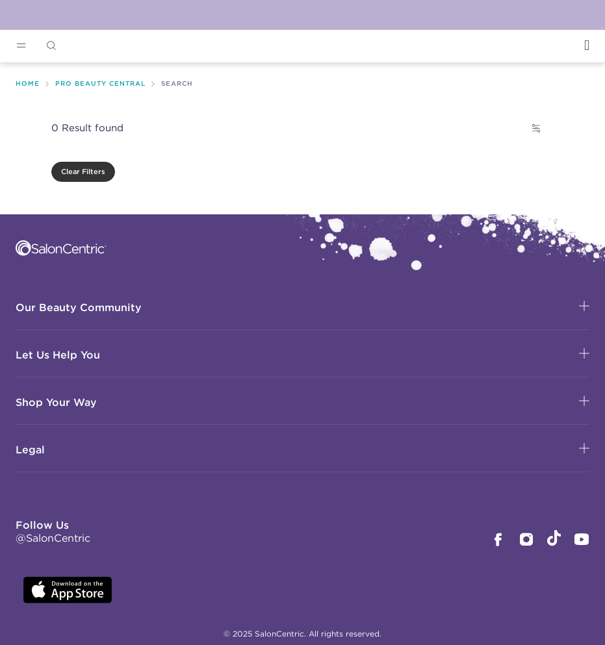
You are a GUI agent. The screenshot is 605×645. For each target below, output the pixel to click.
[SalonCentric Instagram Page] (526, 541)
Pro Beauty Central (100, 83)
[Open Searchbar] (51, 46)
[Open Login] (586, 45)
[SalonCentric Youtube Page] (581, 541)
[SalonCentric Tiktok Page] (554, 540)
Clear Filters (83, 171)
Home (28, 83)
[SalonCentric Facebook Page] (498, 541)
